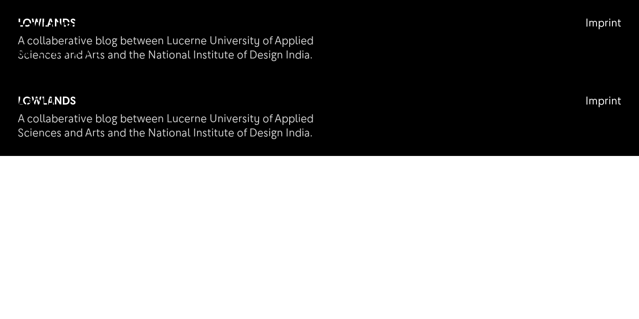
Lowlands (49, 25)
